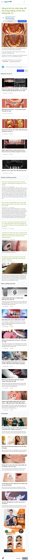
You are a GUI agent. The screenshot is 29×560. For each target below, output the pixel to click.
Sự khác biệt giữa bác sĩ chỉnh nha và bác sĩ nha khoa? (13, 502)
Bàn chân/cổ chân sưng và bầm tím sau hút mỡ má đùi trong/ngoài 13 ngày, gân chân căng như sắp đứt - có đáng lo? (14, 258)
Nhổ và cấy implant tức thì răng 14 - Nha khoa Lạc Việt (14, 341)
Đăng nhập (18, 558)
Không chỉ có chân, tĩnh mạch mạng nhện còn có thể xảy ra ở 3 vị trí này (14, 465)
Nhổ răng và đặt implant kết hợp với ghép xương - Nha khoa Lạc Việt (13, 380)
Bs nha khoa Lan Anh (10, 16)
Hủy (26, 70)
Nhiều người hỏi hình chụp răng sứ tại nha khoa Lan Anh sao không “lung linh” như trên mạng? (14, 151)
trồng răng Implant (8, 56)
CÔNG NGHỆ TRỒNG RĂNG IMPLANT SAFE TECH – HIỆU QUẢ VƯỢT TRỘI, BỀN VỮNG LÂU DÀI (14, 402)
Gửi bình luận (20, 70)
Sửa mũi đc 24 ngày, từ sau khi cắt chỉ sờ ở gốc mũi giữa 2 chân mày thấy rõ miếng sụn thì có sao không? (14, 183)
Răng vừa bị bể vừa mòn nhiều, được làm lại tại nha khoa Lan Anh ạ (14, 130)
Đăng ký (25, 558)
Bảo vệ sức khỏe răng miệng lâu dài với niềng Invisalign (14, 447)
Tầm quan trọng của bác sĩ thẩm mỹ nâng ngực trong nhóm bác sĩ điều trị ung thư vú (14, 428)
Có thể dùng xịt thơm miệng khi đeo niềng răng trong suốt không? (14, 484)
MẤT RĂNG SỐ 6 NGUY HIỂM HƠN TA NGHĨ (13, 320)
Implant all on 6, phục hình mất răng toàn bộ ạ (14, 170)
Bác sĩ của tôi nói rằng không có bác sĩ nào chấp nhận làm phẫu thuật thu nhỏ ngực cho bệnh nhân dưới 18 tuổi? (14, 204)
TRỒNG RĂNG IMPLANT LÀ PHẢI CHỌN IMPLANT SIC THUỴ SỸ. (12, 298)
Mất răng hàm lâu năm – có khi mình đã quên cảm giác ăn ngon (14, 110)
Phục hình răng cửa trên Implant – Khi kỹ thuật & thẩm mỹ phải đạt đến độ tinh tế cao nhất (14, 89)
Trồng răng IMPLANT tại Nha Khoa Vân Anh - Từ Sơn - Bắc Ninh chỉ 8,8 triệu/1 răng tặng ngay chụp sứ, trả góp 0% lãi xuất (14, 362)
